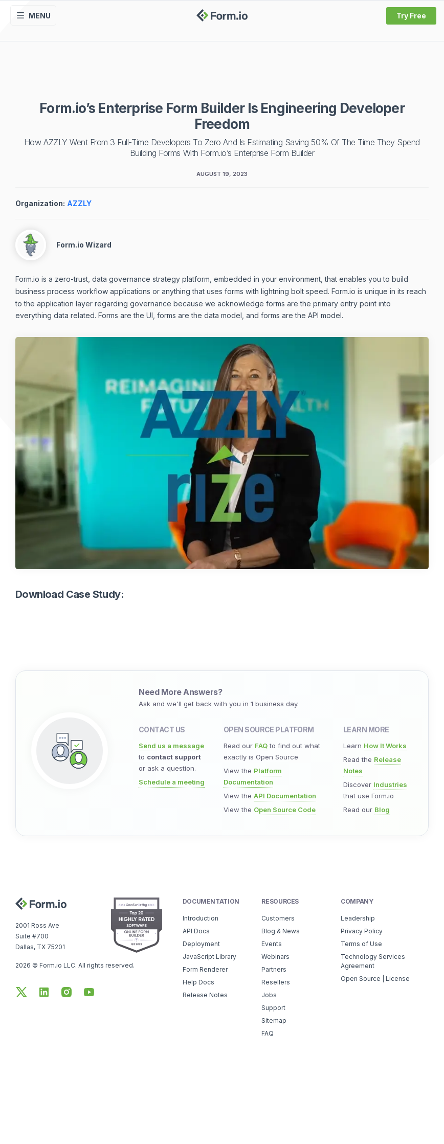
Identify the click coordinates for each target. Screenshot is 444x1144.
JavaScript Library (209, 956)
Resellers (275, 982)
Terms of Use (361, 944)
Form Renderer (205, 969)
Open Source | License (375, 978)
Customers (278, 918)
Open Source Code (285, 809)
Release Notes (205, 995)
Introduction (200, 918)
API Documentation (285, 796)
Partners (273, 969)
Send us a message (171, 746)
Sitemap (273, 1020)
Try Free (411, 15)
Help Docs (198, 982)
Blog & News (280, 931)
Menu (33, 15)
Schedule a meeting (172, 782)
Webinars (275, 956)
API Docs (196, 931)
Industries (390, 784)
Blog (382, 809)
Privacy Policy (362, 931)
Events (271, 944)
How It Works (385, 746)
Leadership (358, 918)
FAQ (261, 746)
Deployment (201, 944)
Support (273, 1008)
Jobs (269, 995)
